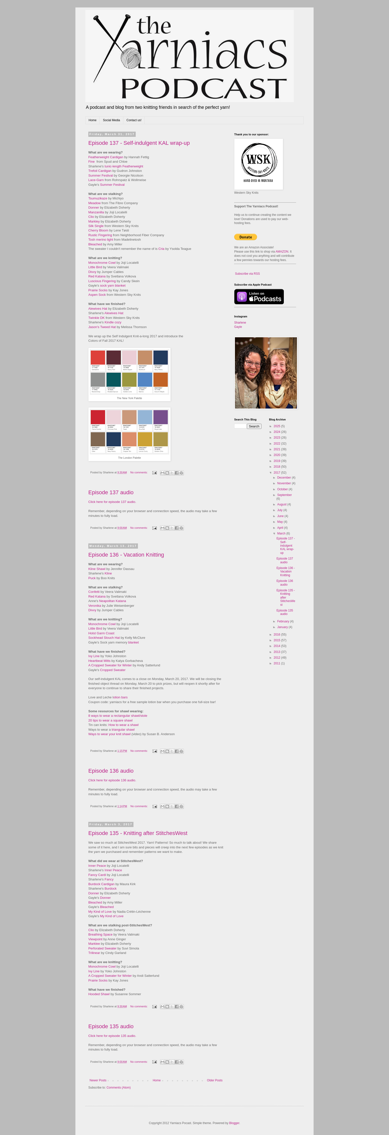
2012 (277, 657)
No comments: (139, 472)
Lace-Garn (96, 180)
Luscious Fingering (102, 281)
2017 (277, 472)
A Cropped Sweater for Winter (110, 665)
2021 (277, 449)
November (284, 483)
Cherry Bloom (98, 230)
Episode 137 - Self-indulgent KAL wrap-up (139, 143)
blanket (133, 642)
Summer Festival (100, 175)
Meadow (94, 203)
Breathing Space (100, 934)
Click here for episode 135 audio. (112, 1036)
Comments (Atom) (118, 1087)
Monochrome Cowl (102, 263)
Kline (108, 573)
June (280, 516)
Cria (161, 249)
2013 (277, 652)
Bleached (95, 244)
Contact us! (134, 120)
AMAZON (282, 251)
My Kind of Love (100, 911)
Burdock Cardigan (101, 884)
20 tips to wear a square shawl (110, 720)
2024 (277, 432)
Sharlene (240, 322)
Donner (93, 207)
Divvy (92, 272)
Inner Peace (97, 866)
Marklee (94, 944)
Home (93, 120)
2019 (277, 461)
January (283, 627)
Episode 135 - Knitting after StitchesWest (137, 833)
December (284, 477)
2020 (277, 455)
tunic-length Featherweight (124, 166)
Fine (91, 161)
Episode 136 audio (110, 771)
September (284, 495)
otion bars (120, 697)
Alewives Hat (97, 308)
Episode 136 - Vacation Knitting (126, 555)
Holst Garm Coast (101, 633)
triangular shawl (123, 729)
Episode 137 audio (110, 492)
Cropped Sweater (113, 670)
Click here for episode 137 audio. (112, 502)
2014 (277, 646)
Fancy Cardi (97, 875)
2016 (277, 634)
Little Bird (95, 267)
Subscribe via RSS (247, 273)
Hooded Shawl (99, 994)
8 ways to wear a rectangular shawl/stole (117, 716)
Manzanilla (96, 212)
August (282, 504)
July (280, 510)
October (283, 489)
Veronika (94, 605)
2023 (277, 437)
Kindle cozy (113, 322)
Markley (94, 221)
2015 (277, 640)
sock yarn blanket (113, 285)
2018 (277, 466)
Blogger (234, 1123)
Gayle (238, 327)
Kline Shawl (96, 569)
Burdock (111, 888)
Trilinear (94, 953)
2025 (277, 426)
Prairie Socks (98, 290)
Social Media (111, 120)
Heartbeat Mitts (99, 661)
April (280, 528)
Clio (91, 217)
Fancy (109, 879)
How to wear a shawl (123, 725)
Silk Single (96, 226)
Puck (92, 578)
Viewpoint (95, 939)
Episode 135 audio (110, 1026)
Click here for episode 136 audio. (112, 780)
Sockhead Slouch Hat (104, 638)
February (283, 621)
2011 (277, 663)
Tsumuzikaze (97, 198)
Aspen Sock (97, 295)
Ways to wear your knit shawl (109, 734)
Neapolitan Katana (112, 601)
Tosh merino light (100, 239)
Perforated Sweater (102, 948)
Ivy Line (93, 656)
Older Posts (215, 1080)
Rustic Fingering (100, 235)
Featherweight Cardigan (105, 157)
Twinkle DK (96, 318)
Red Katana (97, 276)
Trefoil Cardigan (99, 171)
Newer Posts (98, 1080)
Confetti (93, 592)
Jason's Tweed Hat (102, 327)
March (281, 533)
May (280, 522)
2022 (277, 443)
